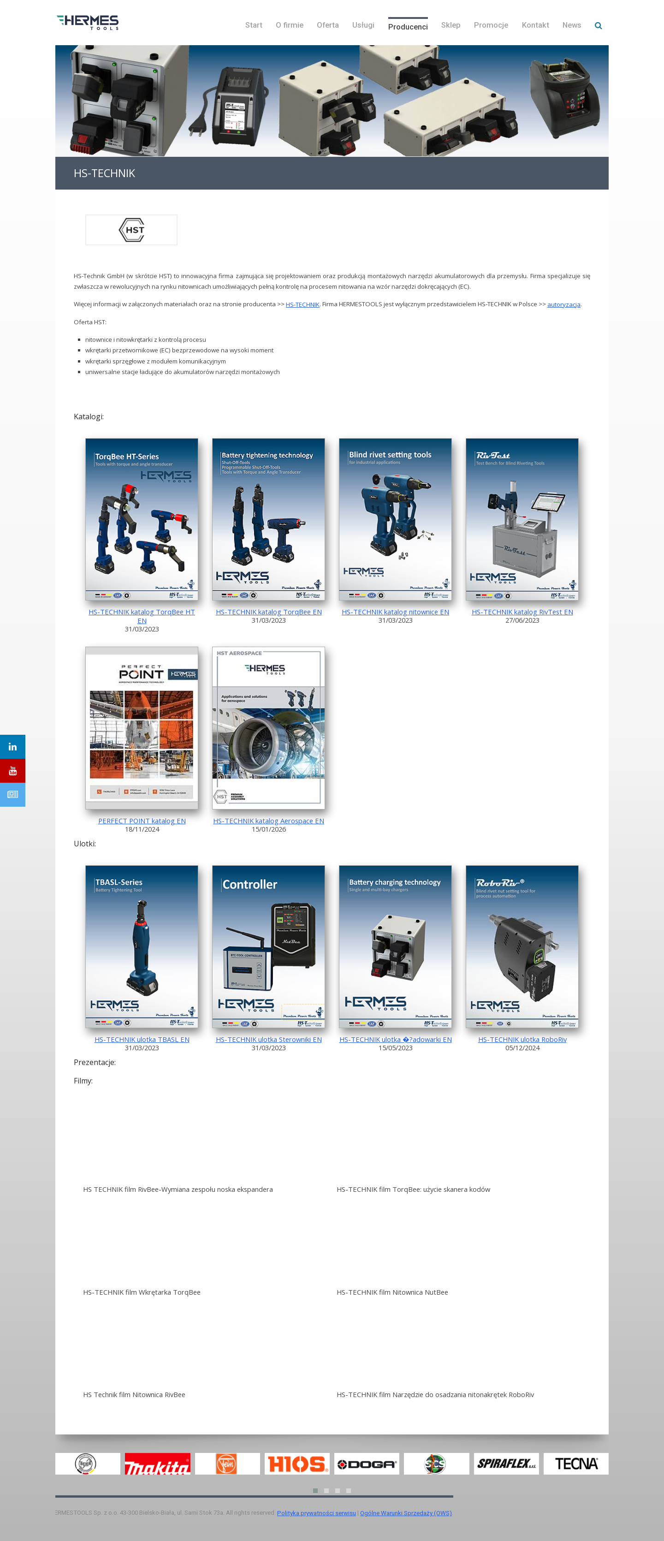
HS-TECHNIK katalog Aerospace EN (268, 820)
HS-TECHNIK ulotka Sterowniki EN (269, 1039)
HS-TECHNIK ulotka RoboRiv (522, 1039)
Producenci (408, 27)
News (572, 25)
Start (253, 25)
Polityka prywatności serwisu (316, 1513)
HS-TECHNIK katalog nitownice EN (395, 611)
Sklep (451, 25)
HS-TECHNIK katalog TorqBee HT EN (142, 616)
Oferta (328, 25)
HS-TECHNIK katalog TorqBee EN (269, 611)
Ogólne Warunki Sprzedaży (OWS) (406, 1513)
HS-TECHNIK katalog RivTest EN (522, 611)
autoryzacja (564, 304)
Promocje (491, 25)
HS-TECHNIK (303, 304)
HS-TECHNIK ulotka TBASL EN (142, 1039)
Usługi (363, 25)
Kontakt (535, 25)
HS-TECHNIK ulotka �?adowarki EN (395, 1039)
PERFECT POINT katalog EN (142, 820)
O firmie (289, 25)
